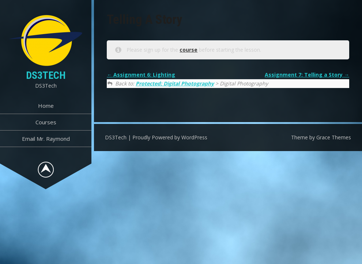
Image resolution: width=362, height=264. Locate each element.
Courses (45, 122)
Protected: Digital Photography (175, 83)
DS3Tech (45, 75)
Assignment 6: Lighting (141, 74)
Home (46, 105)
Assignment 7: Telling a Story (307, 74)
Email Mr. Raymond (46, 138)
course (188, 49)
